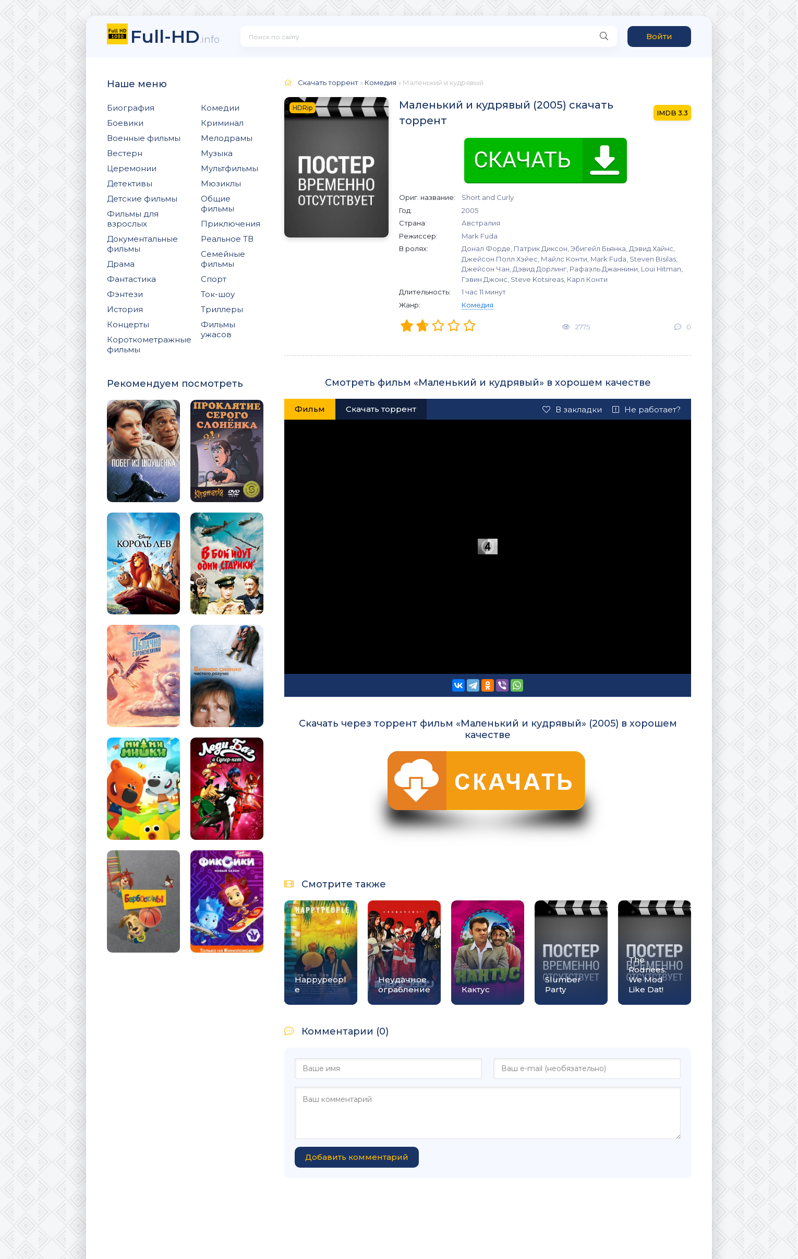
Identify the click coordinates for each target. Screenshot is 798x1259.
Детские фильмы (142, 199)
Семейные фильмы (223, 259)
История (125, 309)
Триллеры (222, 309)
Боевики (125, 123)
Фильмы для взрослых (133, 219)
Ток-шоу (218, 294)
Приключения (230, 224)
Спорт (213, 279)
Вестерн (124, 153)
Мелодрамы (226, 138)
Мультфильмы (229, 168)
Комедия (477, 305)
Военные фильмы (143, 138)
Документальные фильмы (142, 244)
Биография (130, 108)
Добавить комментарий (356, 1157)
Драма (121, 264)
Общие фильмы (217, 203)
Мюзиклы (221, 183)
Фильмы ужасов (218, 329)
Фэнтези (125, 294)
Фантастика (131, 279)
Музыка (217, 153)
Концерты (128, 324)
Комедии (220, 108)
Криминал (222, 123)
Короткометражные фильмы (149, 344)
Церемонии (131, 168)
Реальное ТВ (227, 239)
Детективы (129, 183)
